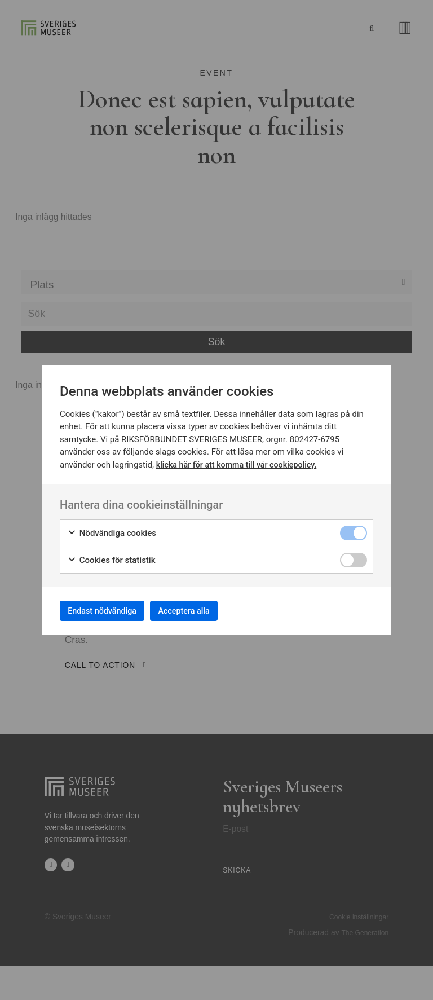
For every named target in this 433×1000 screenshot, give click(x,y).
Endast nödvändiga (110, 610)
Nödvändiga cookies (111, 530)
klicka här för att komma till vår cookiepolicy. (240, 461)
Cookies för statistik (111, 556)
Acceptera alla (206, 610)
